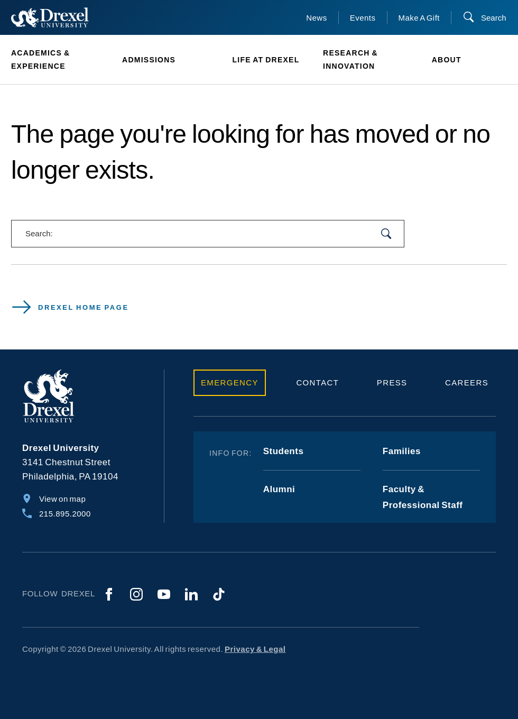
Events (363, 17)
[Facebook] (109, 594)
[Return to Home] (50, 17)
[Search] (484, 18)
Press (392, 382)
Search (493, 17)
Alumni (279, 489)
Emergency (229, 382)
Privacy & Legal (255, 648)
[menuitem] (61, 59)
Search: (39, 233)
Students (283, 451)
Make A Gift (419, 17)
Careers (466, 382)
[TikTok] (219, 594)
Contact (317, 382)
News (316, 17)
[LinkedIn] (191, 594)
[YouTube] (164, 594)
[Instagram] (136, 594)
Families (402, 451)
